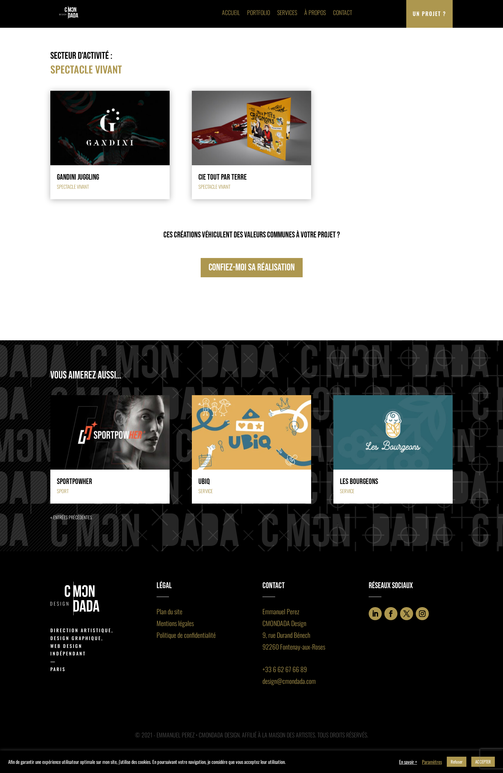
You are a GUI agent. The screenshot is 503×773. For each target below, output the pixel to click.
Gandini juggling (78, 177)
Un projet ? (429, 14)
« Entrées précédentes (71, 517)
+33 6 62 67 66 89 (284, 669)
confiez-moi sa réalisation (252, 267)
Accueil (231, 12)
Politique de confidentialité (186, 635)
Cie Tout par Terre (222, 177)
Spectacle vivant (73, 186)
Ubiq (204, 481)
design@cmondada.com (289, 681)
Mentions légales (175, 623)
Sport (63, 490)
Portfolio (258, 12)
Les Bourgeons (359, 481)
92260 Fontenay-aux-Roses (293, 647)
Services (287, 12)
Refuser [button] (456, 761)
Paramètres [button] (432, 762)
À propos (315, 12)
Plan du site (169, 611)
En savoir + (408, 762)
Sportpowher (74, 481)
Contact (342, 12)
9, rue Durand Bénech (286, 635)
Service (205, 490)
